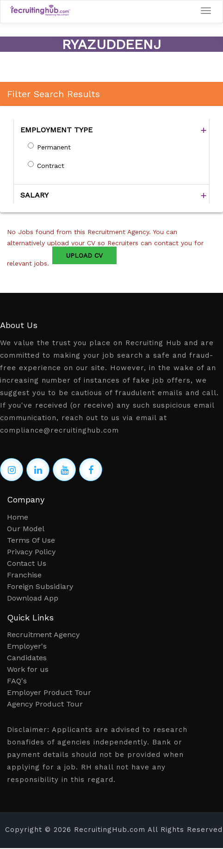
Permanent (54, 147)
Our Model (25, 528)
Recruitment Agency (43, 634)
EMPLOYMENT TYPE (56, 129)
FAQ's (17, 680)
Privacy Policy (31, 551)
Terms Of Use (31, 540)
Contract (50, 165)
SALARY (34, 195)
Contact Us (26, 563)
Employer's (27, 646)
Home (17, 517)
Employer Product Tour (49, 692)
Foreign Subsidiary (40, 586)
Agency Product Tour (45, 704)
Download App (32, 598)
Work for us (28, 669)
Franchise (24, 574)
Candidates (27, 657)
